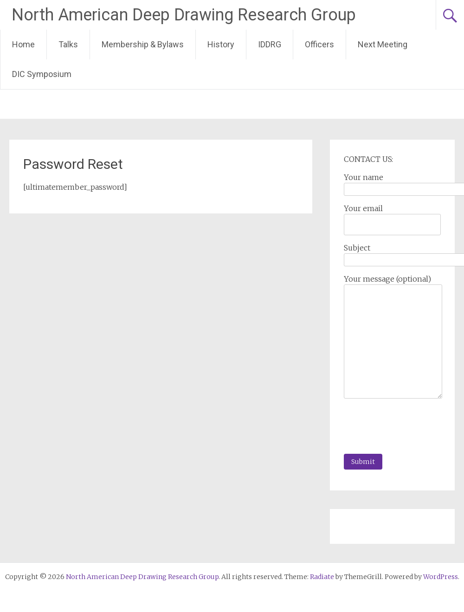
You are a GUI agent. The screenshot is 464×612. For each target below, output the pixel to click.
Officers (319, 44)
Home (23, 44)
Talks (68, 44)
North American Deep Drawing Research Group (184, 15)
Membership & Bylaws (143, 44)
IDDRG (269, 44)
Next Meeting (382, 44)
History (220, 44)
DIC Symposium (41, 74)
